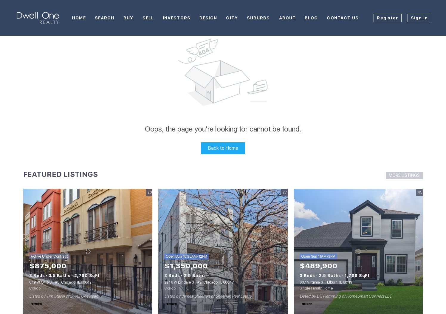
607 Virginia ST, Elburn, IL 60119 (326, 282)
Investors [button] (177, 18)
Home (79, 18)
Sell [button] (148, 18)
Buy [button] (128, 18)
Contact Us (343, 18)
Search (105, 18)
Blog (311, 18)
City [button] (232, 18)
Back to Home (223, 148)
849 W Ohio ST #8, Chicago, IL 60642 (60, 282)
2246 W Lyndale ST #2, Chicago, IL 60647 (199, 282)
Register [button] (387, 18)
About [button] (287, 18)
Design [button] (208, 18)
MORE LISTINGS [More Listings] (404, 175)
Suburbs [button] (258, 18)
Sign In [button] (419, 18)
